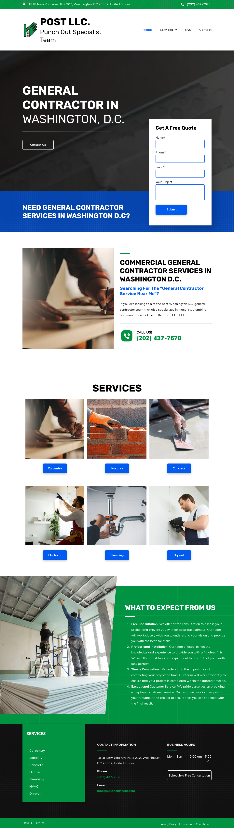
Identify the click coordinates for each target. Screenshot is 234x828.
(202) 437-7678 (199, 4)
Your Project (164, 182)
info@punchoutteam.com (116, 791)
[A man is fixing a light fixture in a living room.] (55, 515)
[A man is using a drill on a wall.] (179, 515)
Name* (160, 137)
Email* (160, 167)
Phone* (161, 152)
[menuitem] (143, 30)
